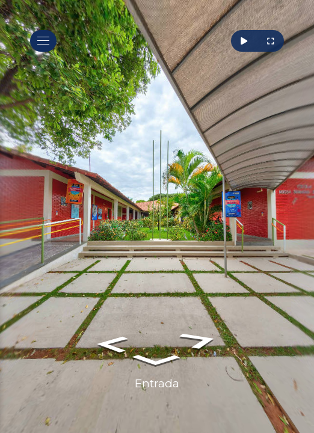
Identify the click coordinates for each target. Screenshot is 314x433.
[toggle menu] (43, 41)
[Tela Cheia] (270, 41)
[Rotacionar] (244, 41)
